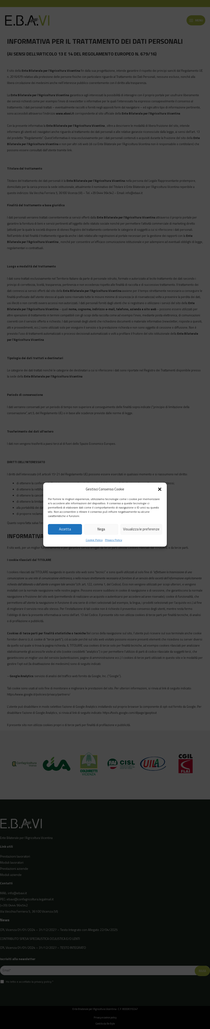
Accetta (65, 529)
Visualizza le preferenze (141, 529)
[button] (159, 489)
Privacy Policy (113, 540)
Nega (101, 529)
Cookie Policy (94, 540)
